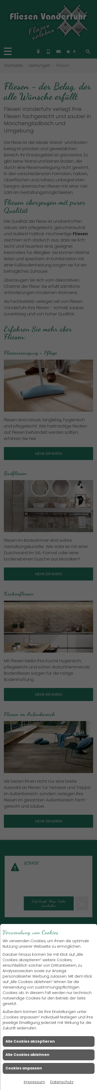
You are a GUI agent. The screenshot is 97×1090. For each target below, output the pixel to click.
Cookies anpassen (23, 1068)
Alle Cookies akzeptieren (30, 1041)
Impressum (34, 1082)
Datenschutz (61, 1082)
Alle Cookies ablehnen (27, 1054)
